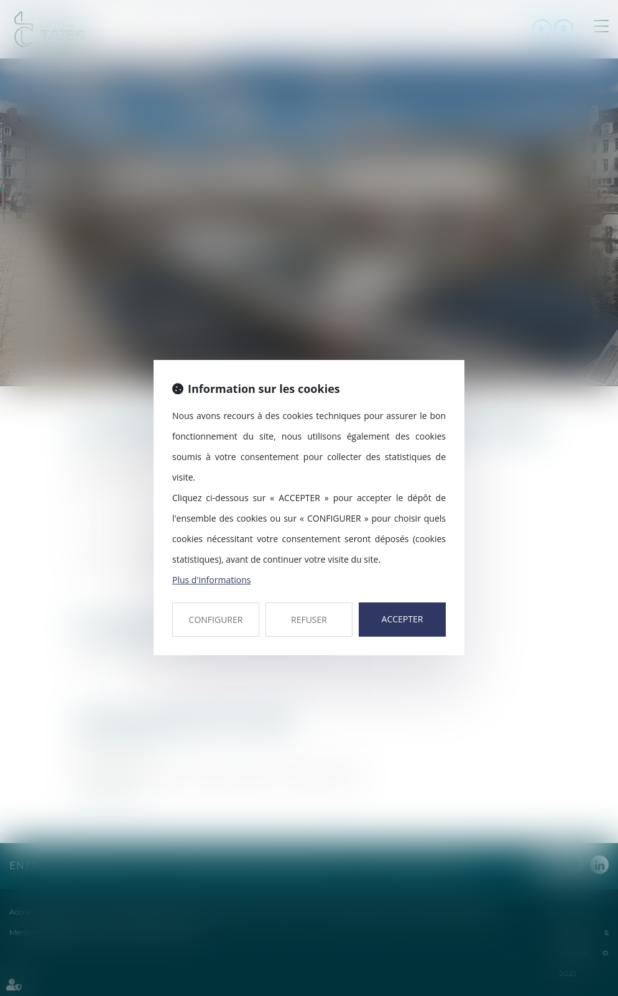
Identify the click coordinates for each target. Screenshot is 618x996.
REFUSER (309, 619)
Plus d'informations (211, 580)
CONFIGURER (216, 619)
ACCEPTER (402, 619)
